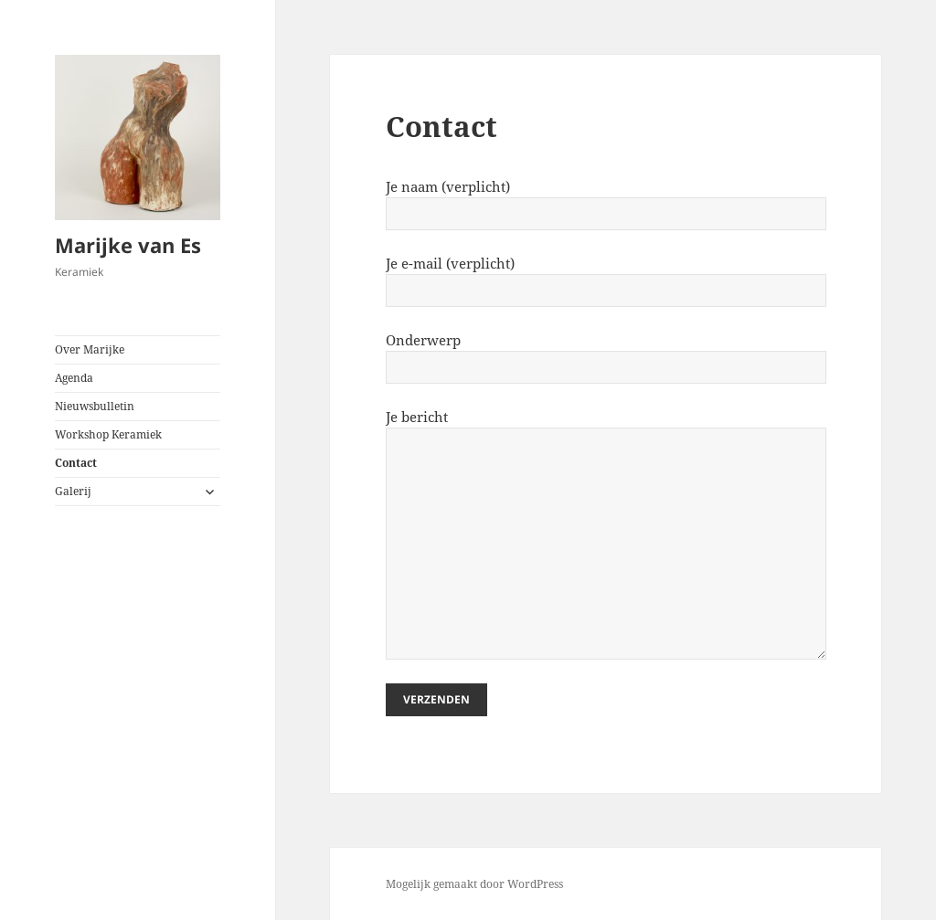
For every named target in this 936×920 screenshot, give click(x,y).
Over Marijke (89, 349)
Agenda (74, 378)
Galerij (73, 491)
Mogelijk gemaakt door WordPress (474, 884)
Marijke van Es (128, 245)
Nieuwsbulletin (94, 406)
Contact (76, 463)
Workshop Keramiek (108, 434)
